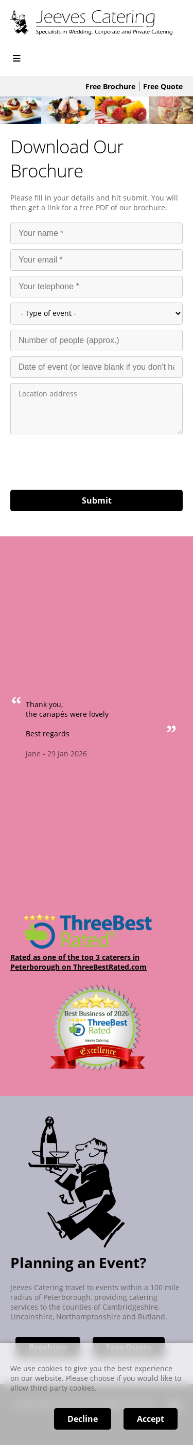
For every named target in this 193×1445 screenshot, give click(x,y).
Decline (82, 1418)
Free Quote (163, 86)
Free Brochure (110, 86)
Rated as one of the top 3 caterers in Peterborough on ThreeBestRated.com (78, 962)
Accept (150, 1418)
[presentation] (88, 459)
